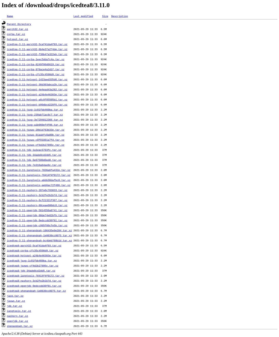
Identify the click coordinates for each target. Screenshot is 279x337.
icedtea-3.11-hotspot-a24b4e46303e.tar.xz (37, 94)
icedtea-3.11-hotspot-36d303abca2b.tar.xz (37, 84)
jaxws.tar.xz (16, 301)
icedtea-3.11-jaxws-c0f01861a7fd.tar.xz (35, 139)
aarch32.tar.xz (17, 29)
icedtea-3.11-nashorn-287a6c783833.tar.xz (37, 190)
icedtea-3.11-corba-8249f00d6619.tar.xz (35, 64)
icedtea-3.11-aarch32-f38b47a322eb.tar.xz (37, 54)
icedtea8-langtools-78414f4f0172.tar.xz (35, 275)
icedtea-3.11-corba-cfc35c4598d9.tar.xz (35, 74)
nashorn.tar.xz (17, 316)
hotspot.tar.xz (17, 39)
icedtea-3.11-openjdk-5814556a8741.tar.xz (37, 210)
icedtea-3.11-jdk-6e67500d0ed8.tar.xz (34, 160)
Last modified (83, 16)
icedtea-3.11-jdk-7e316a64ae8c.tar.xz (34, 165)
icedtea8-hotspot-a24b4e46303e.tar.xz (34, 255)
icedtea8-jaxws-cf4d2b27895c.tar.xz (32, 265)
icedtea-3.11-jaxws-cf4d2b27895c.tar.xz (35, 145)
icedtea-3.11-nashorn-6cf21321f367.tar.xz (37, 200)
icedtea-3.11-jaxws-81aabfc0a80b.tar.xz (35, 134)
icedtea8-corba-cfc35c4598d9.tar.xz (32, 250)
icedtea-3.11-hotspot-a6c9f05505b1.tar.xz (37, 99)
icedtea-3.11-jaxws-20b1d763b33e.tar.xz (35, 129)
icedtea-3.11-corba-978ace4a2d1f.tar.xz (35, 69)
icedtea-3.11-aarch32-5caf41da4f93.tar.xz (37, 44)
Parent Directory (19, 24)
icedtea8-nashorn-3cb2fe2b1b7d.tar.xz (34, 280)
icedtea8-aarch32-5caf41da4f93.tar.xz (34, 245)
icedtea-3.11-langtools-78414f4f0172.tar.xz (39, 175)
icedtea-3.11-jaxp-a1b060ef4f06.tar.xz (35, 124)
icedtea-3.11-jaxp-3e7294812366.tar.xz (35, 119)
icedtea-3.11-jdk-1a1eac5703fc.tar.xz (34, 150)
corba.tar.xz (16, 34)
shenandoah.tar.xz (20, 326)
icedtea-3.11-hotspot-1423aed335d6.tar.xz (37, 79)
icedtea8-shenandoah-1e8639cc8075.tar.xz (36, 290)
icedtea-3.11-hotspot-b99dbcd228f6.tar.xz (37, 104)
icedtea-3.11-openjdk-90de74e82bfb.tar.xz (37, 215)
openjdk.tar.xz (17, 321)
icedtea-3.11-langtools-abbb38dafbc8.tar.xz (39, 180)
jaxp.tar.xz (15, 296)
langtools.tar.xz (19, 311)
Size (105, 16)
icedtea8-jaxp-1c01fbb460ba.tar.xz (32, 260)
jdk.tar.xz (14, 306)
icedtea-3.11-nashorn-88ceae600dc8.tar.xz (37, 205)
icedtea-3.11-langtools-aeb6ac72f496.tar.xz (39, 185)
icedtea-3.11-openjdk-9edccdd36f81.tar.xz (37, 220)
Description (119, 16)
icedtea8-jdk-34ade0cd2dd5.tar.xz (31, 270)
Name (10, 16)
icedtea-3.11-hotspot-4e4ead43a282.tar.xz (37, 89)
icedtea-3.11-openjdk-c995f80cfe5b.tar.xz (37, 225)
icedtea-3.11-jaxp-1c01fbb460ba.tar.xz (35, 109)
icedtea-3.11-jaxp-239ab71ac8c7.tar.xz (35, 114)
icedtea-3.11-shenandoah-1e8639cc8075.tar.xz (39, 235)
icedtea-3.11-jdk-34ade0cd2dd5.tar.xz (34, 155)
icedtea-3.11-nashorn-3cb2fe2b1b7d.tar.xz (37, 195)
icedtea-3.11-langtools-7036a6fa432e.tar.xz (39, 170)
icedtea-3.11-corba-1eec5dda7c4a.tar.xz (35, 59)
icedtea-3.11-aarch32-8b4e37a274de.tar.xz (37, 49)
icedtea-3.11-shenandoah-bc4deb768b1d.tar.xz (39, 240)
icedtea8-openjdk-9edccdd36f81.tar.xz (34, 285)
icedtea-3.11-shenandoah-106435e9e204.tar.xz (39, 230)
